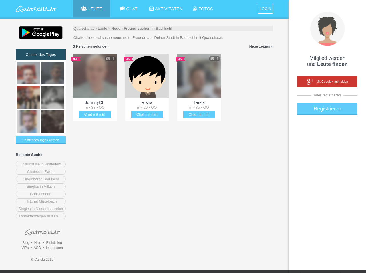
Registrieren (327, 109)
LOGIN (265, 9)
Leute (102, 28)
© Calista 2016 (42, 260)
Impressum (54, 248)
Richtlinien (54, 243)
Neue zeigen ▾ (261, 46)
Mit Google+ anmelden (327, 82)
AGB (37, 248)
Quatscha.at (83, 28)
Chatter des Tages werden (40, 140)
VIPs (25, 248)
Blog (25, 243)
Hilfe (37, 243)
